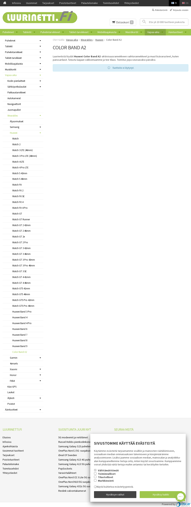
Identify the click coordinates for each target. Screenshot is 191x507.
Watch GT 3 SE (19, 271)
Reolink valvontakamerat (72, 490)
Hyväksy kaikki (161, 494)
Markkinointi (106, 480)
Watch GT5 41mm (21, 288)
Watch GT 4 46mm (21, 282)
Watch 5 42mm (19, 173)
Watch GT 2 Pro (20, 242)
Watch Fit (17, 184)
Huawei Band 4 (19, 317)
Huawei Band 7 (19, 334)
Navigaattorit (14, 104)
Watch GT (17, 213)
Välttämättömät (108, 470)
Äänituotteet (175, 32)
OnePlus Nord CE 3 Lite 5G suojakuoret (79, 477)
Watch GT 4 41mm (21, 277)
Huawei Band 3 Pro (22, 311)
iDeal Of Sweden (67, 455)
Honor (13, 375)
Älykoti (10, 398)
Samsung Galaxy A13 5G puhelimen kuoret (81, 464)
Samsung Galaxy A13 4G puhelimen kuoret (81, 459)
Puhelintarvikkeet (50, 32)
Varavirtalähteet (67, 473)
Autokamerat (14, 98)
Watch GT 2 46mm (21, 230)
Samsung (14, 127)
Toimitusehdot (111, 3)
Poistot (11, 403)
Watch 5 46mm (19, 179)
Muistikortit (132, 32)
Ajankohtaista (10, 446)
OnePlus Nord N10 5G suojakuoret (77, 481)
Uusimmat (31, 3)
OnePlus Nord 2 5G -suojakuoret (76, 450)
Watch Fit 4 (17, 202)
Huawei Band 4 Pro (22, 323)
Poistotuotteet (67, 3)
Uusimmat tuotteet (13, 450)
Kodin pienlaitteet (16, 81)
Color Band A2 (19, 352)
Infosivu (16, 3)
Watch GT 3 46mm (21, 254)
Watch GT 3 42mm (21, 248)
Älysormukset (16, 121)
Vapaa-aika (153, 32)
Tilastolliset (105, 477)
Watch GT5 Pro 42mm (23, 300)
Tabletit (27, 32)
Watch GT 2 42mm (21, 225)
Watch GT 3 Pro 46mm (23, 265)
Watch (15, 138)
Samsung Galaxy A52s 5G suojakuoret (79, 486)
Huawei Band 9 (19, 346)
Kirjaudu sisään (180, 10)
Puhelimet (8, 32)
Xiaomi (13, 369)
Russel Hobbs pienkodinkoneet (75, 442)
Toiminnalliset (107, 473)
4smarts (14, 363)
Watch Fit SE (18, 196)
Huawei (13, 132)
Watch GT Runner (21, 219)
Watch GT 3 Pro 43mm (23, 259)
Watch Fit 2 (17, 190)
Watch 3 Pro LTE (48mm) (24, 156)
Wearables (12, 115)
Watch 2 (16, 144)
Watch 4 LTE (18, 161)
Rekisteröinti (161, 10)
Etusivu (7, 437)
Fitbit (12, 380)
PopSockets (65, 468)
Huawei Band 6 (19, 329)
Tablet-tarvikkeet (78, 32)
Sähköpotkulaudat (16, 86)
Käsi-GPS (11, 386)
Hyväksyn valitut (115, 494)
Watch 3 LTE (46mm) (22, 150)
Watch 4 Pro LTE (20, 167)
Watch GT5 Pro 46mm (23, 305)
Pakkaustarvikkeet (16, 92)
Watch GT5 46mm (21, 294)
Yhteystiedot (131, 3)
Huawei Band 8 (19, 340)
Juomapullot (14, 109)
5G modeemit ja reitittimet (73, 437)
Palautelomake (89, 3)
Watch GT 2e (18, 236)
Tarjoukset (48, 3)
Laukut (10, 392)
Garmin (13, 357)
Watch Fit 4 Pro (20, 207)
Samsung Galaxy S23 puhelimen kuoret (79, 446)
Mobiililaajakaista (107, 32)
